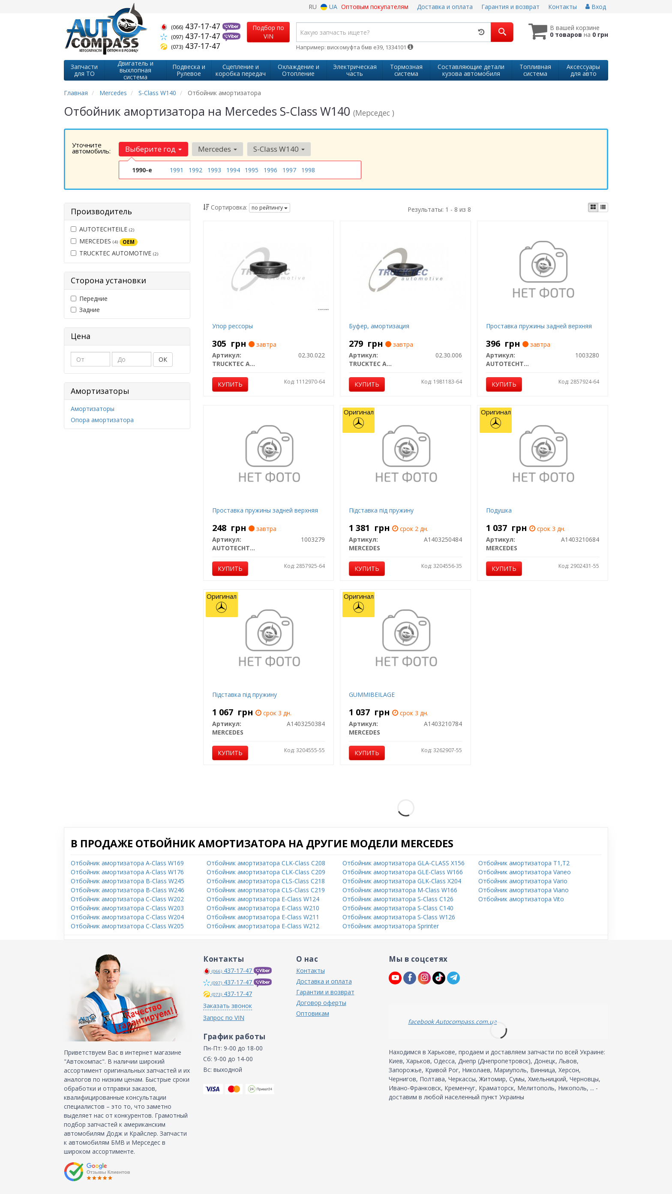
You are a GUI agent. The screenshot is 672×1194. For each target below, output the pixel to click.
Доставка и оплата (445, 7)
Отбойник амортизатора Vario (522, 881)
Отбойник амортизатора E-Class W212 (263, 926)
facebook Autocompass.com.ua (452, 1021)
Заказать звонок (227, 1006)
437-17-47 (191, 26)
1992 (195, 170)
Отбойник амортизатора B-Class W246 (127, 890)
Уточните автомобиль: (91, 148)
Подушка (499, 510)
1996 (270, 170)
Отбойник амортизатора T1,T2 (524, 863)
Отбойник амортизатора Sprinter (390, 926)
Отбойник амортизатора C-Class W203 (127, 908)
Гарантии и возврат (325, 992)
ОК (163, 359)
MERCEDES (104, 241)
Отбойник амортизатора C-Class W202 (127, 899)
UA (329, 7)
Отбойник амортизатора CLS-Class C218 (266, 881)
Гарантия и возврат (510, 7)
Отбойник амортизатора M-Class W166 (399, 890)
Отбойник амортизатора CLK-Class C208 (266, 863)
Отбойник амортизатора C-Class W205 (127, 926)
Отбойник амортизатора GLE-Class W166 (402, 872)
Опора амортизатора (102, 420)
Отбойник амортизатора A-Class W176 (127, 872)
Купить (230, 384)
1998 (308, 170)
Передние (89, 298)
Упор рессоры (232, 326)
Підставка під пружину (381, 510)
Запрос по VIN (223, 1018)
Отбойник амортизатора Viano (523, 890)
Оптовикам (312, 1013)
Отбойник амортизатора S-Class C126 (397, 899)
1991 (176, 170)
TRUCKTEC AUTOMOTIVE (114, 253)
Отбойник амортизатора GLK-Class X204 (401, 881)
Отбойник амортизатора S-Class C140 (397, 908)
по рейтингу (270, 207)
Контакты (562, 7)
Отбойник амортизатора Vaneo (524, 872)
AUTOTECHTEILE (102, 229)
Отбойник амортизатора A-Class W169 (127, 863)
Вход (595, 7)
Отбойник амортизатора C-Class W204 (127, 917)
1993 (214, 170)
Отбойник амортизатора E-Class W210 (263, 908)
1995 (251, 170)
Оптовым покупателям (374, 7)
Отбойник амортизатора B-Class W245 (127, 881)
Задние (85, 310)
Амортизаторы (92, 409)
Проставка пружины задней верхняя (539, 326)
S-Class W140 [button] (279, 149)
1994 (233, 170)
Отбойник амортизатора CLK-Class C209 (266, 872)
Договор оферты (321, 1003)
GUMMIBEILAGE (372, 694)
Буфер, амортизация (379, 326)
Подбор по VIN (268, 32)
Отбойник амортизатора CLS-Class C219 (266, 890)
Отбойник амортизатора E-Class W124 (263, 899)
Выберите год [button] (153, 149)
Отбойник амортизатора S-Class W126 (398, 917)
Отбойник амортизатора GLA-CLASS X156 (403, 863)
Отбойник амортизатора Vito (521, 899)
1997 (289, 170)
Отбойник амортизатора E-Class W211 (263, 917)
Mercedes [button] (217, 149)
